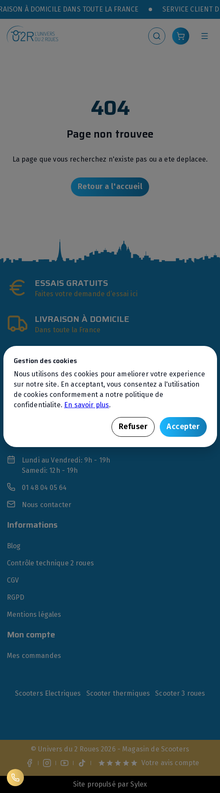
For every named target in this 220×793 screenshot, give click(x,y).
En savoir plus (86, 405)
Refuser (133, 426)
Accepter (183, 426)
